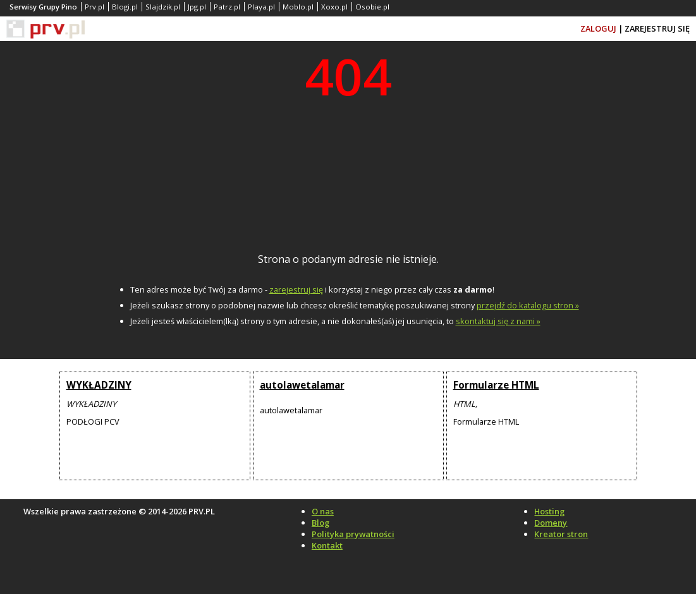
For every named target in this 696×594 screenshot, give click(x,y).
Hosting (549, 511)
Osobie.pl (372, 6)
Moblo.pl (298, 6)
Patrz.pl (227, 6)
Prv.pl (94, 6)
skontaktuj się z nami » (498, 321)
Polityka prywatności (353, 534)
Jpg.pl (197, 6)
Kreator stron (561, 534)
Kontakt (327, 545)
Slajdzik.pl (162, 6)
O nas (323, 511)
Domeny (550, 522)
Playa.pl (261, 6)
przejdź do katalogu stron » (528, 305)
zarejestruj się (296, 289)
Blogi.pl (125, 6)
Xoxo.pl (334, 6)
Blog (320, 522)
